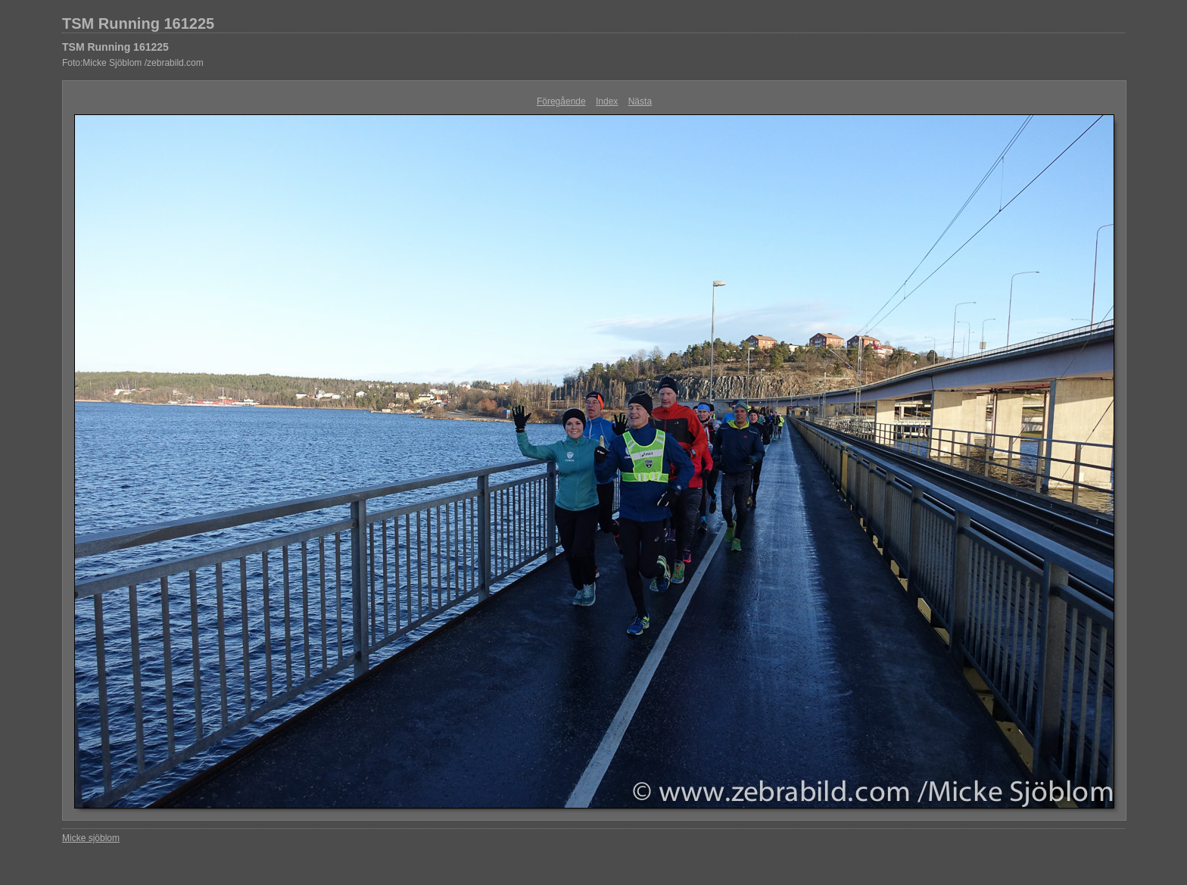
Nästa (640, 101)
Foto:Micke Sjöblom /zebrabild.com (133, 63)
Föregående (561, 101)
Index (607, 101)
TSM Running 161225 (138, 23)
